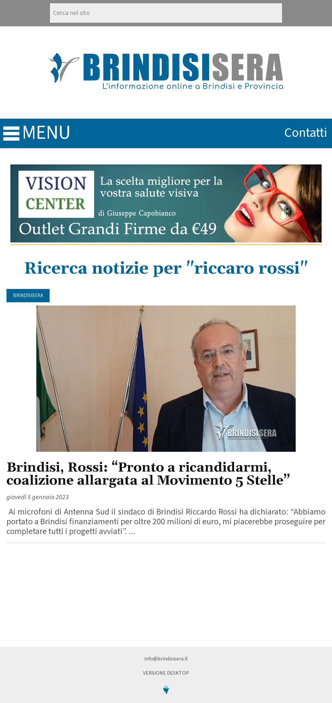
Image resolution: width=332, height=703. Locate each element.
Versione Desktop (166, 673)
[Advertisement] (166, 595)
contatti (305, 133)
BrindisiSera (28, 295)
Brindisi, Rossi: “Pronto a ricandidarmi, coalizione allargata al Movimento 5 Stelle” (148, 474)
